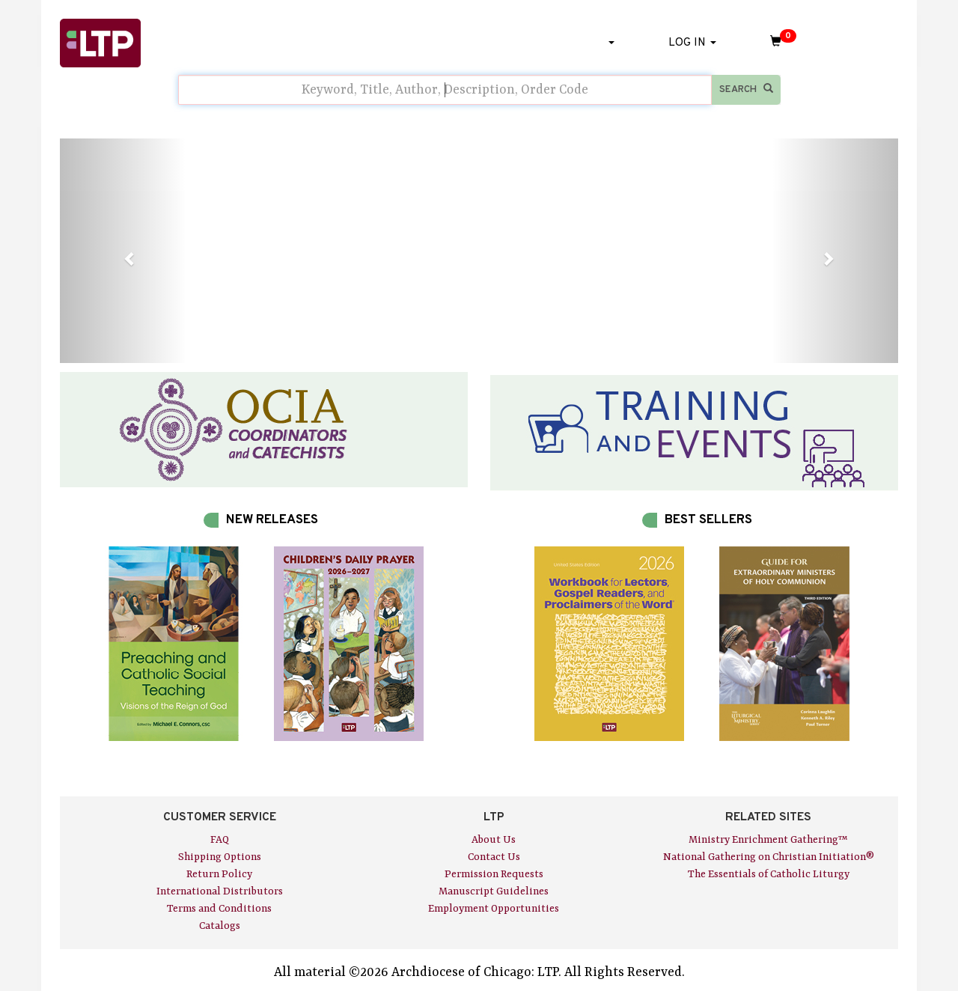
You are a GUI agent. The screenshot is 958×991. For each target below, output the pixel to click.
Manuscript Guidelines (494, 891)
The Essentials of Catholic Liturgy (768, 874)
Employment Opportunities (493, 909)
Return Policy (219, 874)
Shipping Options (219, 857)
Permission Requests (494, 874)
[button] (123, 250)
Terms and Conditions (219, 909)
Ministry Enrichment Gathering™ (768, 840)
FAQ (219, 840)
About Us (494, 840)
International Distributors (219, 891)
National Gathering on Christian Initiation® (768, 857)
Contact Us (494, 857)
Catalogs (219, 926)
